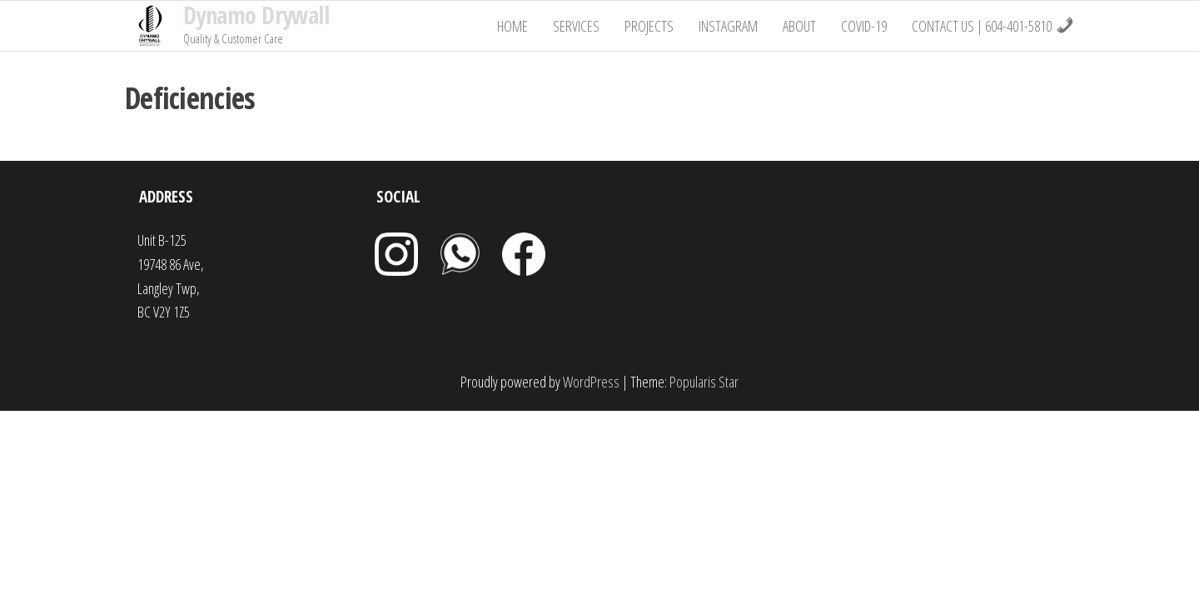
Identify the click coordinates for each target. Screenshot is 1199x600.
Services (576, 26)
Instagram (728, 26)
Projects (649, 26)
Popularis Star (704, 382)
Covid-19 (864, 26)
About (799, 26)
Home (512, 26)
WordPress (591, 382)
